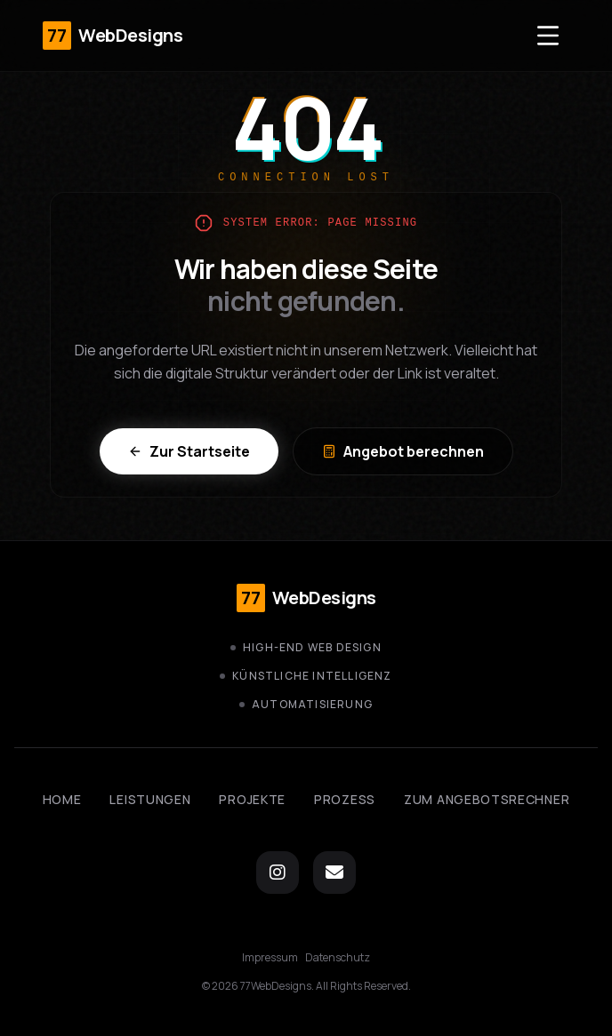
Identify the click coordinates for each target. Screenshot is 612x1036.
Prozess (344, 799)
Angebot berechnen (403, 451)
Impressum (270, 958)
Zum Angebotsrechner (486, 799)
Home (62, 799)
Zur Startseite (189, 451)
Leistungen (149, 799)
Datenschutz (337, 958)
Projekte (252, 799)
